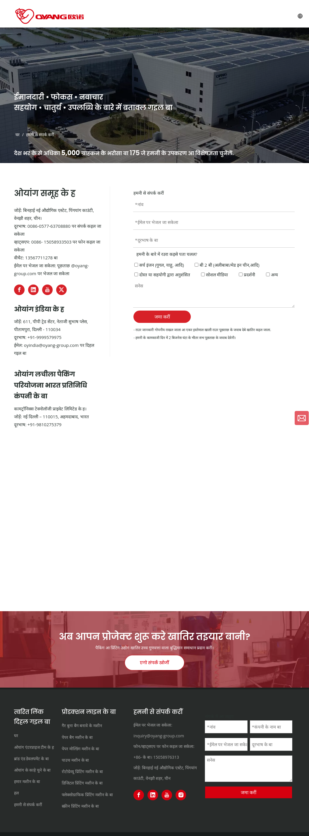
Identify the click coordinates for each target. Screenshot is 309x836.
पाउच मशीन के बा (75, 760)
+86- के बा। (142, 757)
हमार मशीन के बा (27, 781)
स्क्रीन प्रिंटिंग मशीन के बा (80, 806)
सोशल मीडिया (214, 274)
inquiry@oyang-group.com (158, 736)
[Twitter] (61, 290)
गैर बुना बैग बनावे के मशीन (82, 725)
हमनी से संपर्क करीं (28, 804)
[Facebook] (19, 290)
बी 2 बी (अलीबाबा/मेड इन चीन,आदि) (227, 265)
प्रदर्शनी (247, 274)
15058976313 (166, 757)
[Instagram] (181, 795)
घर (16, 735)
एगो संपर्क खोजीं (154, 663)
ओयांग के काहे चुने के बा (32, 770)
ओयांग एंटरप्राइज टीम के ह (34, 747)
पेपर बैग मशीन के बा (77, 737)
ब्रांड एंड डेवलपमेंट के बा (31, 758)
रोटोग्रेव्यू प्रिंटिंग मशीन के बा (82, 771)
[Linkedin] (33, 290)
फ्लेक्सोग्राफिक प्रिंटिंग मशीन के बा (87, 794)
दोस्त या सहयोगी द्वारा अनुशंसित (162, 274)
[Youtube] (47, 290)
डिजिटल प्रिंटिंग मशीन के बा (82, 783)
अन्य (272, 274)
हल (16, 793)
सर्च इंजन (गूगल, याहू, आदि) (159, 265)
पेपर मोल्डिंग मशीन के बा (80, 748)
